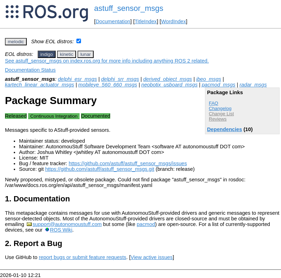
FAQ (213, 103)
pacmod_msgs (218, 85)
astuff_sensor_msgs (128, 8)
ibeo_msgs (208, 79)
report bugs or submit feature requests (82, 257)
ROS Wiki (61, 230)
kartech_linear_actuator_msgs (39, 85)
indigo (46, 54)
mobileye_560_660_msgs (107, 85)
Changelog (220, 108)
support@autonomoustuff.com (67, 224)
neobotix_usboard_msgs (169, 85)
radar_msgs (253, 85)
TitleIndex (146, 21)
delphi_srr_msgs (120, 79)
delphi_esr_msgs (77, 79)
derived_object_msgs (167, 79)
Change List (221, 113)
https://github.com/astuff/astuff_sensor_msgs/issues (128, 163)
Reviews (217, 119)
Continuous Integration (53, 116)
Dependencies (224, 129)
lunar (85, 54)
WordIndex (173, 21)
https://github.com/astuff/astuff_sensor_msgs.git (99, 169)
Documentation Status (30, 70)
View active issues (152, 257)
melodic (16, 41)
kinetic (66, 54)
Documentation (112, 21)
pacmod (146, 224)
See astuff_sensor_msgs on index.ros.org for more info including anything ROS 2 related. (107, 61)
